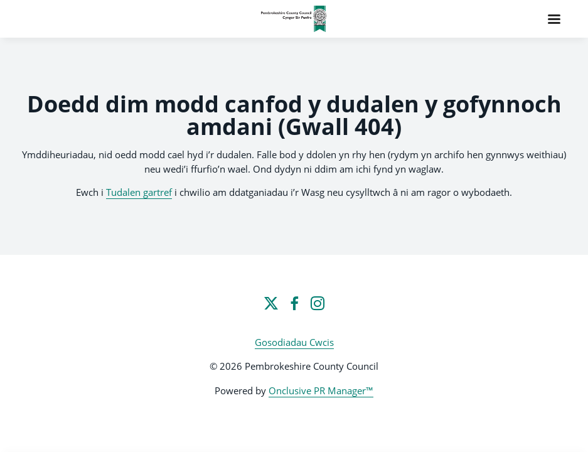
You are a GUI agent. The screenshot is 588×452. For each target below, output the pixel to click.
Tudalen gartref (139, 192)
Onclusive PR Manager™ (321, 390)
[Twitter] (271, 303)
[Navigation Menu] (554, 19)
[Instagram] (317, 303)
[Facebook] (294, 303)
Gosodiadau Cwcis (294, 342)
